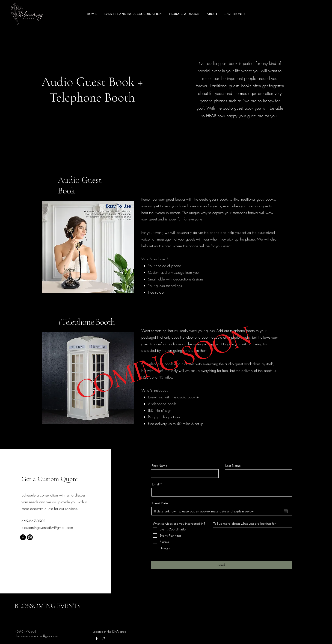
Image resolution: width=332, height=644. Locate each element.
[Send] (221, 565)
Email (156, 484)
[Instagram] (30, 537)
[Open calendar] (286, 511)
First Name (159, 465)
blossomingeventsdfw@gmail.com (47, 527)
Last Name (233, 465)
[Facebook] (23, 537)
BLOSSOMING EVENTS (47, 606)
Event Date (160, 503)
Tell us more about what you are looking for (244, 523)
